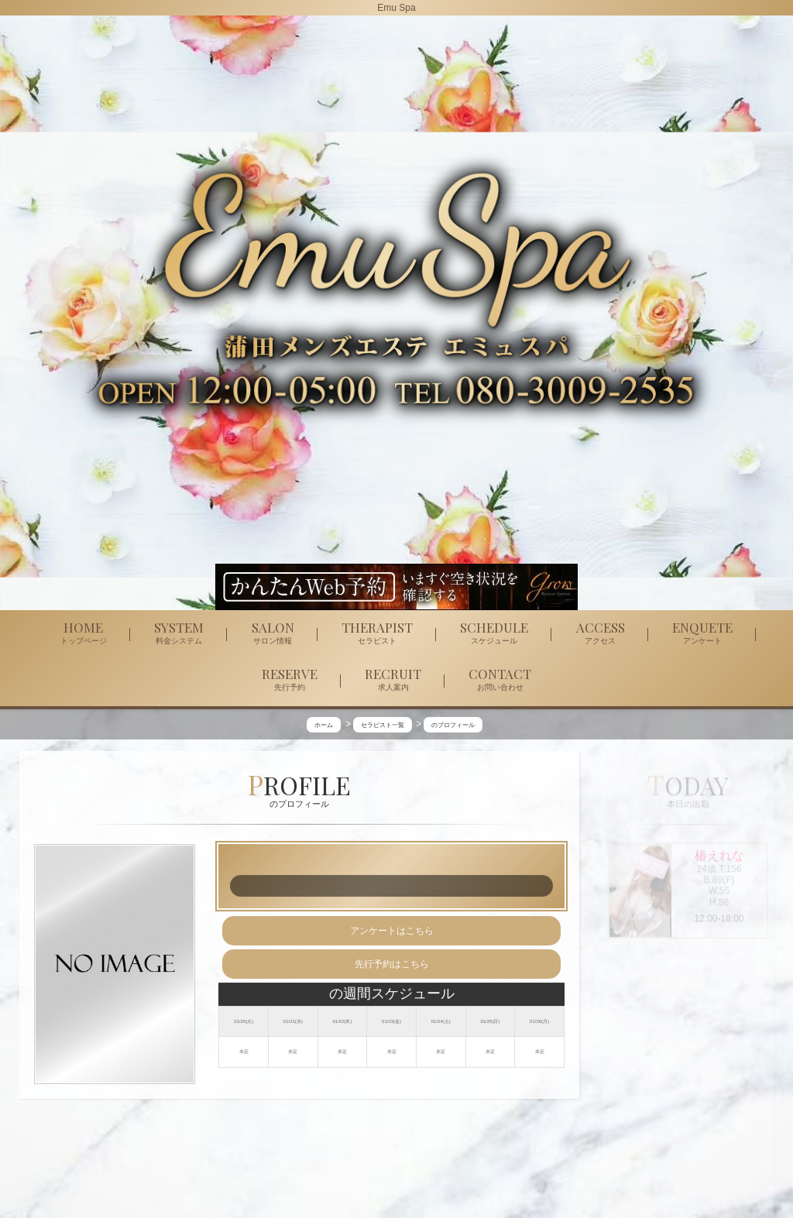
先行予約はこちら (392, 964)
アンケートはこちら (392, 931)
